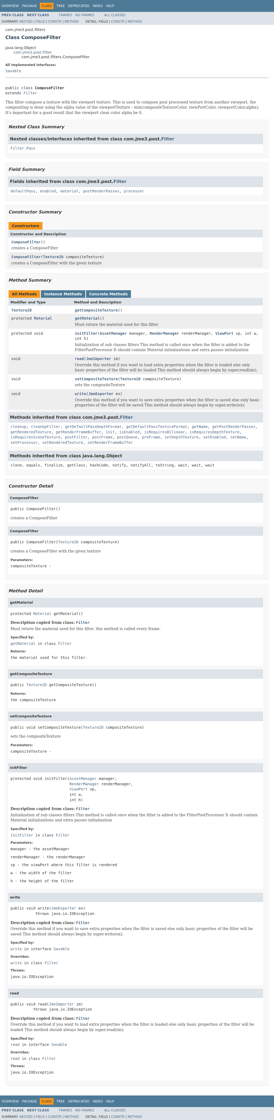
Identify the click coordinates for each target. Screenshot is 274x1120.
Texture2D (53, 257)
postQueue (127, 437)
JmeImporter (98, 359)
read (79, 359)
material (69, 191)
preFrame (151, 437)
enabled (48, 191)
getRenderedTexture (30, 432)
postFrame (102, 437)
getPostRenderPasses (233, 426)
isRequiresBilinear (164, 432)
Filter (30, 93)
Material (43, 318)
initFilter (86, 333)
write (80, 394)
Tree (60, 6)
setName (238, 437)
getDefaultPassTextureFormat (156, 426)
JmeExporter (100, 394)
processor (134, 191)
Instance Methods (63, 294)
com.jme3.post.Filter (32, 52)
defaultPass (22, 191)
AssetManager (113, 333)
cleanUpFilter (46, 426)
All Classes (115, 15)
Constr (54, 21)
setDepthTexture (181, 437)
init (110, 432)
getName (200, 426)
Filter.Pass (22, 148)
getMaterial (87, 318)
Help (110, 6)
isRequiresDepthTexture (214, 432)
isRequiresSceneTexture (35, 437)
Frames (65, 15)
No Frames (84, 15)
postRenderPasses (101, 191)
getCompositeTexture (96, 310)
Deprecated (79, 6)
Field (40, 21)
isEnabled (129, 432)
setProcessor (24, 442)
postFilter (76, 437)
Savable (13, 71)
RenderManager (164, 333)
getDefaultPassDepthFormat (93, 426)
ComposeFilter (26, 242)
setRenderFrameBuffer (110, 442)
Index (98, 6)
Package (29, 6)
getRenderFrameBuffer (78, 432)
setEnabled (214, 437)
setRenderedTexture (62, 442)
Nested (25, 21)
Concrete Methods (108, 294)
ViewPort (224, 333)
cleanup (18, 426)
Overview (10, 6)
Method (72, 21)
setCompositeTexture (96, 379)
